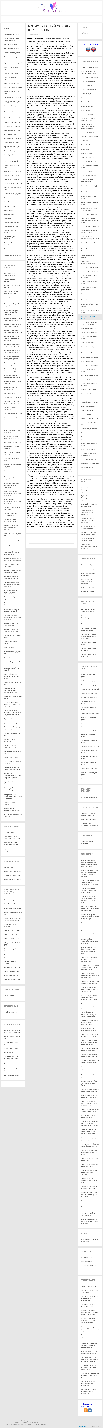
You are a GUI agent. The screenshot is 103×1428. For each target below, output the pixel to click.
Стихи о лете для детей (11, 222)
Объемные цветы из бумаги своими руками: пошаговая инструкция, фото (90, 967)
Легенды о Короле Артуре (12, 938)
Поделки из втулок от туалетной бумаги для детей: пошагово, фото (88, 1006)
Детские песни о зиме (11, 1048)
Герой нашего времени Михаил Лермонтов (11, 293)
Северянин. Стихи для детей (13, 183)
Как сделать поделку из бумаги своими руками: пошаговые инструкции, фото (88, 950)
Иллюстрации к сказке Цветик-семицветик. (88, 611)
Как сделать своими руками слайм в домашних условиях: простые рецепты (90, 882)
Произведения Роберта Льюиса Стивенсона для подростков (11, 338)
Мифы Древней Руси (10, 904)
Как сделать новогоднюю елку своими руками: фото (89, 1208)
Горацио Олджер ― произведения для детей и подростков (12, 501)
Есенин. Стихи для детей (12, 118)
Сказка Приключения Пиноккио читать (88, 250)
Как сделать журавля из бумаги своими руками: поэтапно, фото (88, 925)
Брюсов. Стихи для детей (12, 130)
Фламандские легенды (11, 975)
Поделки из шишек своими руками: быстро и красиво (89, 1055)
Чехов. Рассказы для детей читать (12, 535)
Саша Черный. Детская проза (11, 459)
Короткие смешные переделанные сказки (11, 850)
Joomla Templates (82, 1426)
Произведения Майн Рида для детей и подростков (12, 351)
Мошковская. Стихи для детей (11, 92)
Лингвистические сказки (88, 328)
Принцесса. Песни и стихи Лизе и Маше (12, 244)
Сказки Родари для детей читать (89, 444)
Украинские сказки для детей (88, 702)
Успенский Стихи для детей (12, 106)
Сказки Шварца (86, 379)
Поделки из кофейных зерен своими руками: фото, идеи (90, 982)
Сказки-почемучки (87, 106)
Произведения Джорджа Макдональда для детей (11, 630)
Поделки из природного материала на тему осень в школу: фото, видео (89, 1103)
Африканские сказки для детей (89, 774)
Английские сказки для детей (88, 676)
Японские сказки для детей (89, 693)
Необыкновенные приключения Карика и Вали (90, 238)
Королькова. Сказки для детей (88, 317)
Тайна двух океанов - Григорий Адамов (87, 539)
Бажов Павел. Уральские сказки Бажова (89, 454)
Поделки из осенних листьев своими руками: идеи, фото (90, 1110)
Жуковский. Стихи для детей (13, 53)
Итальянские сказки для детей (88, 719)
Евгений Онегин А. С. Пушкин (10, 280)
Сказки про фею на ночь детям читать (88, 289)
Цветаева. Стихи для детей (12, 171)
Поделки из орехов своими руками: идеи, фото (89, 1165)
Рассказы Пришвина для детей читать (12, 508)
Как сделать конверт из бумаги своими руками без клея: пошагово (89, 989)
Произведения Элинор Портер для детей (11, 592)
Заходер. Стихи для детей (12, 102)
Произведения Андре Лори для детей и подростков (12, 325)
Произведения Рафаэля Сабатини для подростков (12, 370)
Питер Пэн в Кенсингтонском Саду (88, 262)
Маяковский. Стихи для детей (11, 166)
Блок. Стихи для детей (11, 161)
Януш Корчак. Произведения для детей (13, 815)
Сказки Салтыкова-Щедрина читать (87, 181)
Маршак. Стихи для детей (12, 73)
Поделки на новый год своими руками (88, 1214)
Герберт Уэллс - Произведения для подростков (87, 498)
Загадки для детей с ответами (10, 238)
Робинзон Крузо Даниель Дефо (12, 734)
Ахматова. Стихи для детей (12, 175)
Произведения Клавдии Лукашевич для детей (11, 577)
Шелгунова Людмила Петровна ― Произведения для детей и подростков (12, 713)
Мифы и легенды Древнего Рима (12, 950)
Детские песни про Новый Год (12, 1043)
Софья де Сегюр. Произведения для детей (12, 809)
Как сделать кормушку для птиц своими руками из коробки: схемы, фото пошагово (89, 873)
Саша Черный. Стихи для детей (12, 156)
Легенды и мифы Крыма (11, 934)
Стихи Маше (8, 198)
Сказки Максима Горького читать (89, 348)
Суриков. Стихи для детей (12, 147)
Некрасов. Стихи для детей (12, 138)
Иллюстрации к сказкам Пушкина (88, 623)
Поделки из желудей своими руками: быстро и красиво (90, 1145)
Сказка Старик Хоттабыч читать (89, 244)
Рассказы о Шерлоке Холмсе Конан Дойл (10, 746)
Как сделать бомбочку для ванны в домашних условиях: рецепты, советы (89, 1123)
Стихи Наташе (8, 210)
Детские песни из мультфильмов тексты (11, 1064)
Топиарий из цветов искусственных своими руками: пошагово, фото (88, 1014)
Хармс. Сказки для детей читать (89, 282)
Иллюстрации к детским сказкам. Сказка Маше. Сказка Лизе (88, 636)
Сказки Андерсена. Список (89, 365)
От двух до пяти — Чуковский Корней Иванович (90, 824)
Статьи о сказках (9, 995)
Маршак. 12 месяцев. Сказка (90, 418)
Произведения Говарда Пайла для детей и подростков (11, 485)
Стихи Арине (8, 218)
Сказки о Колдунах (87, 114)
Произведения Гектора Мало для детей (11, 624)
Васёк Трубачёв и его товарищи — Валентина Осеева (11, 676)
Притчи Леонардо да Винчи (12, 879)
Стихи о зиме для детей (11, 226)
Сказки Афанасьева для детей (89, 438)
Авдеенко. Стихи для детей (12, 194)
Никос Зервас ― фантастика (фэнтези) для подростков (89, 546)
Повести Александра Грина (12, 442)
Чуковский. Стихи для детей (11, 68)
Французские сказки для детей (88, 708)
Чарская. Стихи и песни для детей (13, 188)
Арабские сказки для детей (89, 681)
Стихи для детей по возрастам (10, 231)
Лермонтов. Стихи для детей (13, 63)
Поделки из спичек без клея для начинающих (90, 1076)
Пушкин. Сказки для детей (89, 67)
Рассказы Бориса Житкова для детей (12, 466)
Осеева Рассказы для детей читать (13, 697)
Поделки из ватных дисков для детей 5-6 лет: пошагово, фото (89, 959)
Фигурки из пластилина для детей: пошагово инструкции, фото (90, 1022)
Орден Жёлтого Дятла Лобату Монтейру (88, 119)
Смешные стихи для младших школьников (11, 844)
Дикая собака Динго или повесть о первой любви (11, 402)
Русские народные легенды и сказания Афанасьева (12, 919)
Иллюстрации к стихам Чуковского (88, 649)
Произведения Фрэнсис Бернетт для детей (11, 598)
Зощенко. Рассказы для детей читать (11, 565)
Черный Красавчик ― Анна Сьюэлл (12, 752)
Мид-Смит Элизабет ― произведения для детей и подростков (12, 617)
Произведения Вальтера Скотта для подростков (12, 358)
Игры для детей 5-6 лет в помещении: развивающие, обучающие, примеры (89, 1359)
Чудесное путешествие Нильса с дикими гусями (89, 72)
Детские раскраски (87, 1261)
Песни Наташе (8, 1052)
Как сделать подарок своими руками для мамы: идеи (90, 1096)
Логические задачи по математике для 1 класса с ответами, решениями (89, 1312)
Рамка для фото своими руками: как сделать (88, 1116)
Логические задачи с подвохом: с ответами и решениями (88, 1337)
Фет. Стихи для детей (10, 134)
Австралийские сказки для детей (89, 757)
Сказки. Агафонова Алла (89, 459)
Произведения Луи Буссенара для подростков (12, 364)
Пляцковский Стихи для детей (11, 113)
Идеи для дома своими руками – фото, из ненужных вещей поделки (90, 908)
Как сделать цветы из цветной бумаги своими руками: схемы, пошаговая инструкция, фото (89, 863)
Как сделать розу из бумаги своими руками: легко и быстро (89, 1083)
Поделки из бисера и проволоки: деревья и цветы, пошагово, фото (90, 975)
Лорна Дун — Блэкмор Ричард (11, 783)
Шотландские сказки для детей (89, 735)
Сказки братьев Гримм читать (88, 370)
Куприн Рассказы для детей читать (13, 541)
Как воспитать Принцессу (89, 565)
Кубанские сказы (9, 647)
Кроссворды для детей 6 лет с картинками (90, 1291)
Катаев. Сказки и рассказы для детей (89, 384)
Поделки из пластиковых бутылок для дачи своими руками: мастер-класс (89, 1042)
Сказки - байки (85, 102)
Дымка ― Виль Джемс (11, 757)
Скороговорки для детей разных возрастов (11, 39)
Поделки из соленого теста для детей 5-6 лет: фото (89, 1035)
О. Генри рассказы (9, 393)
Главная (6, 28)
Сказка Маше (85, 141)
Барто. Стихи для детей (11, 83)
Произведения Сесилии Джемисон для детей (11, 610)
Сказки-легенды (86, 94)
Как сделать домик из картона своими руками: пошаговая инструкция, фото (88, 899)
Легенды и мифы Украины (12, 930)
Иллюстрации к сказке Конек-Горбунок (88, 617)
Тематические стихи (10, 44)
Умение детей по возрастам (90, 1286)
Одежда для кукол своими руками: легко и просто (89, 1049)
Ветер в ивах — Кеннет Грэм (90, 463)
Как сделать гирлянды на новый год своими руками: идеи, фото (89, 1195)
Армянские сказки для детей (90, 730)
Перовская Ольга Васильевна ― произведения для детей (12, 721)
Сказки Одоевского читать (89, 271)
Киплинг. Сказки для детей (89, 390)
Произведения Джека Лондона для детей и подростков (11, 312)
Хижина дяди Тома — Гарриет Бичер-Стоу (10, 789)
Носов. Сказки (85, 398)
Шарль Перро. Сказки (88, 406)
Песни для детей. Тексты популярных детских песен (12, 1031)
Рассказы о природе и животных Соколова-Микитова (11, 527)
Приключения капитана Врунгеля (11, 447)
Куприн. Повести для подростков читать (10, 547)
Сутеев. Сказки (86, 414)
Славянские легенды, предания (11, 925)
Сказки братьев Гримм (88, 449)
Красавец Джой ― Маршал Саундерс (12, 762)
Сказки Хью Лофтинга (88, 132)
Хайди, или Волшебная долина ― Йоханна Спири (12, 768)
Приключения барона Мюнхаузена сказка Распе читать (89, 220)
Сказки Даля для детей (88, 161)
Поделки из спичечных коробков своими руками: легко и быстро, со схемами (90, 1069)
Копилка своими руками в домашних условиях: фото (89, 1029)
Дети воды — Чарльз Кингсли (87, 468)
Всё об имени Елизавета (89, 797)
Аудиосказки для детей (11, 34)
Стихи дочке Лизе (9, 206)
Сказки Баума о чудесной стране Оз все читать (89, 323)
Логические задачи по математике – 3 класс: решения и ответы (88, 1321)
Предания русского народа (12, 908)
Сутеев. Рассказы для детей (13, 658)
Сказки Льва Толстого (88, 145)
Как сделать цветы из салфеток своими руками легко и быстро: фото (89, 933)
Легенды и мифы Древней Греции (12, 944)
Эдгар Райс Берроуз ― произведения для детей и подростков (12, 493)
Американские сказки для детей (89, 741)
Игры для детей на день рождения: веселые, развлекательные (88, 1383)
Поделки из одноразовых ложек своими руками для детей (89, 1152)
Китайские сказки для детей (90, 697)
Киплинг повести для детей (12, 397)
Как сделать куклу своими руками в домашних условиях (89, 1172)
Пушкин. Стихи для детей (12, 48)
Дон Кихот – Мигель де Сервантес (11, 740)
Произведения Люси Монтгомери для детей (11, 604)
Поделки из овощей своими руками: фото (90, 1159)
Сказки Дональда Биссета (89, 267)
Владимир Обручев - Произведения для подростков (87, 520)
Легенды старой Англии (11, 971)
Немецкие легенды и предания (10, 956)
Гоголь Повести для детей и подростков (12, 431)
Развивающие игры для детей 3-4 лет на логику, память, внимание (88, 1367)
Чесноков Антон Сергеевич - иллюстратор (90, 1240)
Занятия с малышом (87, 587)
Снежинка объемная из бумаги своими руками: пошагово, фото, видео (88, 1132)
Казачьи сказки (86, 433)
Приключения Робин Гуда (12, 967)
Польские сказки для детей (89, 768)
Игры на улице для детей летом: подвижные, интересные (89, 1391)
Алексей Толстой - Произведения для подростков (87, 490)
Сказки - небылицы (87, 98)
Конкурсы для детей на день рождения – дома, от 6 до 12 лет (90, 1375)
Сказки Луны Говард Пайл (89, 77)
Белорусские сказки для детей (88, 725)
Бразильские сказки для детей (88, 763)
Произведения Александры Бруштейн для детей (12, 571)
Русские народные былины (89, 375)
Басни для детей (9, 867)
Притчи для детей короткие (12, 871)
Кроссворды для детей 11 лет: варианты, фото (89, 1305)
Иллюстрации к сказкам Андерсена (88, 655)
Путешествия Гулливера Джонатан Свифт (89, 231)
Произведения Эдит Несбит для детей (13, 382)
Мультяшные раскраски (88, 1270)
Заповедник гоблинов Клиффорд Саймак (88, 527)
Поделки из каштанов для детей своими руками (89, 1187)
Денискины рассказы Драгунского (10, 408)
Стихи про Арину (9, 214)
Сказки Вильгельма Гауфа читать (89, 187)
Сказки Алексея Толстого (89, 353)
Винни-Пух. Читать (87, 153)
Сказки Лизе (85, 149)
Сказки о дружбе (86, 85)
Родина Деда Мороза (88, 591)
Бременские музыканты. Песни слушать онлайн (11, 1058)
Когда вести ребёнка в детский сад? (88, 574)
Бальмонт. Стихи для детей (12, 122)
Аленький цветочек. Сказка (89, 402)
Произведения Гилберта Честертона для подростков (13, 331)
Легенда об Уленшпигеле (12, 979)
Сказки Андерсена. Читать (89, 357)
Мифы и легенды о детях (12, 900)
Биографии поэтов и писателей (87, 843)
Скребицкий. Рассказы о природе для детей (11, 520)
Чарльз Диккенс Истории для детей (12, 453)
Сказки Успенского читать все (89, 423)
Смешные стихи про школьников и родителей (12, 837)
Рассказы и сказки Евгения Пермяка (12, 636)
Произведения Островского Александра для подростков (13, 559)
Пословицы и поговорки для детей (13, 250)
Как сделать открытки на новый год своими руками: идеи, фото (89, 1221)
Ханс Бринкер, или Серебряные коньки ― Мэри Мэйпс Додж (13, 796)
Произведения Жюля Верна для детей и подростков (13, 319)
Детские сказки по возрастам (86, 295)
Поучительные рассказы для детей (12, 478)
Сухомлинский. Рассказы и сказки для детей (12, 553)
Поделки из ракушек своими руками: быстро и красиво (90, 1090)
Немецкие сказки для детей (90, 689)
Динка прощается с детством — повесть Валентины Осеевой (10, 690)
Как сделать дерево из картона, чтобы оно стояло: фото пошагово (89, 890)
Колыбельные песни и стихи (11, 1013)
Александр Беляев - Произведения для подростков (87, 512)
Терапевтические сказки (89, 332)
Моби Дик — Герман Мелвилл (10, 803)
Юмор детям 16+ (9, 832)
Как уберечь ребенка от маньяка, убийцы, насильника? (88, 581)
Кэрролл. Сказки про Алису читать (89, 203)
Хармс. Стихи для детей (11, 179)
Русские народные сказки (89, 429)
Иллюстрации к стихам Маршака (88, 643)
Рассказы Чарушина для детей (11, 425)
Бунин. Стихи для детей (11, 142)
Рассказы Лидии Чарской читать (12, 663)
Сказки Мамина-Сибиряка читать (89, 166)
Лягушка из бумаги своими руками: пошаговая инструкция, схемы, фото (89, 998)
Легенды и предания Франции (10, 962)
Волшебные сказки (87, 410)
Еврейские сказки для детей (90, 779)
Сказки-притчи (85, 110)
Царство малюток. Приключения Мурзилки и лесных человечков (89, 126)
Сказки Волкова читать (88, 171)
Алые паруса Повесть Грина (13, 414)
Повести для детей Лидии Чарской (12, 669)
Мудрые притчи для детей (12, 875)
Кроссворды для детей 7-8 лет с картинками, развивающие (89, 1298)
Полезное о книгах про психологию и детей (88, 814)
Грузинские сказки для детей (90, 713)
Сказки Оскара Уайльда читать (88, 197)
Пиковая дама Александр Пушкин (12, 286)
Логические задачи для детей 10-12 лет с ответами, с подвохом (90, 1329)
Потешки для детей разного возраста (12, 58)
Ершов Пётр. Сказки (87, 157)
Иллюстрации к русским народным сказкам (88, 629)
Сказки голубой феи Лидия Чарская (89, 305)
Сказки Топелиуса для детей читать (90, 311)
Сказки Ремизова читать (89, 300)
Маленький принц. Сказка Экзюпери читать (89, 209)
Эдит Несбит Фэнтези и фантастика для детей (88, 533)
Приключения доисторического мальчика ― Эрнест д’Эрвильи (12, 776)
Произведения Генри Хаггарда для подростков (12, 376)
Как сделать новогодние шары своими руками (88, 1202)
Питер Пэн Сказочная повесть (88, 256)
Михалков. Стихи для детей (10, 78)
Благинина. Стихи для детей (13, 87)
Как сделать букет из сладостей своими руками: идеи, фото (89, 941)
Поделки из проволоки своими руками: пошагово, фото (89, 1180)
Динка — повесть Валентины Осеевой (13, 683)
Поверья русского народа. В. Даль (13, 913)
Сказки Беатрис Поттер (88, 81)
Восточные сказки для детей (90, 685)
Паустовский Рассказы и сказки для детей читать (11, 437)
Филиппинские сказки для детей (89, 751)
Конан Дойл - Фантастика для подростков (89, 505)
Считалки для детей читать (12, 255)
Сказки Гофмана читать (88, 175)
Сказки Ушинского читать (89, 214)
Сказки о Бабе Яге (87, 394)
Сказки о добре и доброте (89, 89)
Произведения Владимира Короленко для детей (12, 728)
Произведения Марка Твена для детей (13, 305)
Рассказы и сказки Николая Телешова (12, 419)
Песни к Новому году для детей (12, 1037)
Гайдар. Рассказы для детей (11, 299)
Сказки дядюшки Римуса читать (89, 337)
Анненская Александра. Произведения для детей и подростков (12, 584)
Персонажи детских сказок (89, 136)
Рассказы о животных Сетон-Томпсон (11, 514)
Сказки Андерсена (87, 361)
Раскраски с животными (88, 1266)
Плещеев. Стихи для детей (12, 151)
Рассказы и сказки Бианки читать (12, 472)
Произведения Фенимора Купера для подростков (12, 345)
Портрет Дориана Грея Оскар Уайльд (11, 388)
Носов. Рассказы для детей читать (12, 653)
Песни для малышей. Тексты (10, 1070)
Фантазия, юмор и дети (88, 569)
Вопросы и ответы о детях (89, 819)
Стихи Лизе (7, 202)
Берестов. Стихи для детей (12, 97)
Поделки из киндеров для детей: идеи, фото (89, 1139)
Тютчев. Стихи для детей (12, 126)
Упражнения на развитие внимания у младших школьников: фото (89, 1345)
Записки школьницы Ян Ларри (11, 642)
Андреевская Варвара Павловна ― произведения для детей (12, 704)
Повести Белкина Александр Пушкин (10, 274)
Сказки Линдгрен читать (88, 192)
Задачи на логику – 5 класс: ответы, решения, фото (89, 1352)
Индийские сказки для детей (90, 746)
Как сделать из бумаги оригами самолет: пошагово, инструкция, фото (90, 917)
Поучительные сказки (88, 343)
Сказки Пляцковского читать (90, 226)
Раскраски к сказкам (87, 1257)
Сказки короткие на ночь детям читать (89, 276)
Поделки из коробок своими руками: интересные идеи (90, 1062)
